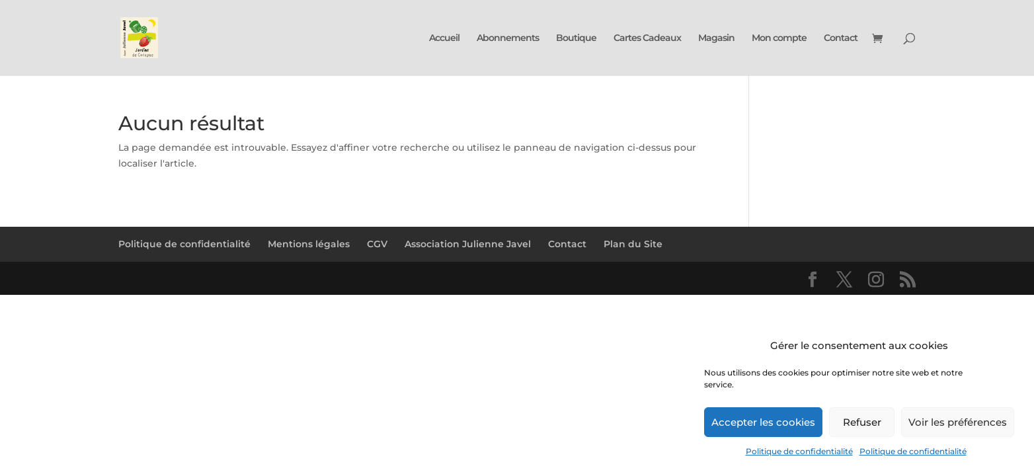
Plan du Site (633, 244)
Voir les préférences (957, 422)
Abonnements (508, 38)
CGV (377, 244)
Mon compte (779, 38)
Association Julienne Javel (468, 244)
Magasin (716, 38)
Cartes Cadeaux (647, 38)
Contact (840, 38)
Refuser (862, 422)
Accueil (444, 38)
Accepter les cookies (763, 422)
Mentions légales (309, 244)
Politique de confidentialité (799, 451)
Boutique (576, 38)
